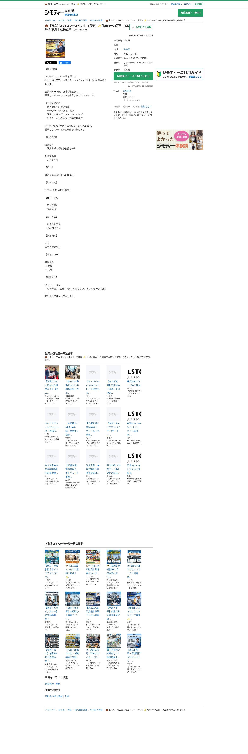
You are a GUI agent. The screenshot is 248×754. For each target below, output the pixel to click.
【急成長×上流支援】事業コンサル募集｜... (93, 606)
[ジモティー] (54, 13)
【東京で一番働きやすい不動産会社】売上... (72, 379)
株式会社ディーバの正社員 (134, 375)
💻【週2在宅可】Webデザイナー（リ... (93, 646)
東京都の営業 (81, 20)
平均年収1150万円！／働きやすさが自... (114, 461)
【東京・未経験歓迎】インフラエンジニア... (52, 564)
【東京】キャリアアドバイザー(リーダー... (114, 421)
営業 (70, 20)
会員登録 (198, 4)
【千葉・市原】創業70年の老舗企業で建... (114, 606)
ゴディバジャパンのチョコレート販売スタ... (93, 379)
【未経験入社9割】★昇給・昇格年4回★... (72, 421)
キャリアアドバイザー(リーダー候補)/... (52, 419)
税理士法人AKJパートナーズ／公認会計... (134, 421)
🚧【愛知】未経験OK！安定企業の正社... (114, 564)
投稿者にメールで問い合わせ (133, 76)
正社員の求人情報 (54, 696)
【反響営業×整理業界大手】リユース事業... (93, 421)
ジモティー (50, 20)
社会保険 (49, 683)
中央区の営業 (96, 20)
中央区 (127, 49)
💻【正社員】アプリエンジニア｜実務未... (134, 564)
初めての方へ (176, 4)
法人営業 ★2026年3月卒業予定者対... (93, 461)
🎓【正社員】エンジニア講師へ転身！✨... (72, 564)
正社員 (61, 20)
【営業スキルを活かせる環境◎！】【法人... (52, 379)
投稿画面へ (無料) (190, 12)
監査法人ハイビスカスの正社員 (134, 461)
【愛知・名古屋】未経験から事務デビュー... (72, 606)
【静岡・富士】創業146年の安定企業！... (52, 648)
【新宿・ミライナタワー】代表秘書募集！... (52, 606)
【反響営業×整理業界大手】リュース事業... (72, 463)
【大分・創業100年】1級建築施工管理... (72, 646)
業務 (58, 683)
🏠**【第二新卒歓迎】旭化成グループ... (93, 562)
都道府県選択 (71, 14)
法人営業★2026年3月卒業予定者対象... (52, 461)
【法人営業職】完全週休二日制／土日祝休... (114, 379)
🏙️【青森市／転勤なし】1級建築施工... (114, 646)
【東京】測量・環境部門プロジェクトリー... (134, 648)
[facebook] (65, 62)
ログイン (187, 4)
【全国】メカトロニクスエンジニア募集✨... (134, 606)
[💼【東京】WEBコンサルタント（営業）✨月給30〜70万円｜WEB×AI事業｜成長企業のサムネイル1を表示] (55, 48)
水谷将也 (127, 91)
